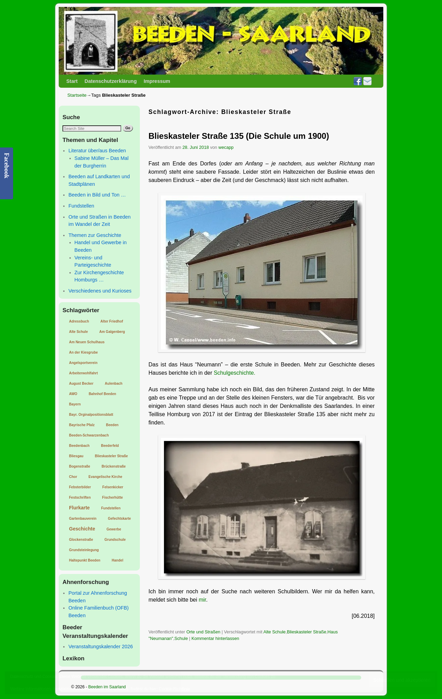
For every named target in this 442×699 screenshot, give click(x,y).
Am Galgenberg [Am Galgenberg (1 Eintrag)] (112, 332)
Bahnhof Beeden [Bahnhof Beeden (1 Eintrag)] (102, 394)
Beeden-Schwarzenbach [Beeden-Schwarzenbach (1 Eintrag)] (89, 435)
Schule (181, 638)
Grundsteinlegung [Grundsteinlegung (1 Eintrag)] (84, 550)
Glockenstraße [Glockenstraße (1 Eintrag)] (81, 540)
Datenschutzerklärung (111, 81)
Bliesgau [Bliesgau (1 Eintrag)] (76, 456)
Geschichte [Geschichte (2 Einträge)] (82, 529)
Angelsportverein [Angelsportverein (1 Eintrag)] (83, 363)
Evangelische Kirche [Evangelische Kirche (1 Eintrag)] (105, 477)
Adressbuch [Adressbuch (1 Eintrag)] (79, 321)
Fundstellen (81, 206)
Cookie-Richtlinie (174, 689)
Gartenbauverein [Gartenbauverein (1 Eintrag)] (82, 518)
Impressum (157, 81)
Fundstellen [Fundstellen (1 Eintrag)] (111, 508)
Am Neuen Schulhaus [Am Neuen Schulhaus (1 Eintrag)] (87, 342)
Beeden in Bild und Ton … (97, 195)
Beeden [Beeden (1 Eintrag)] (112, 425)
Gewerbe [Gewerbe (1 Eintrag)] (113, 529)
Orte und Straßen (203, 631)
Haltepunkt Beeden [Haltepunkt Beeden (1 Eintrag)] (84, 560)
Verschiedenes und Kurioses (99, 291)
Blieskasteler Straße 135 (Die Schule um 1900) (238, 136)
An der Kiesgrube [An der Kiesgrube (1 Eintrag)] (83, 352)
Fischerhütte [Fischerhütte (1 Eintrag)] (112, 497)
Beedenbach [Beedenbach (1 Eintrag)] (79, 446)
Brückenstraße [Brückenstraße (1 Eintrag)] (114, 466)
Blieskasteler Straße (306, 631)
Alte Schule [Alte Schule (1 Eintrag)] (78, 332)
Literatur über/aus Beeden (97, 150)
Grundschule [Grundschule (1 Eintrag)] (115, 540)
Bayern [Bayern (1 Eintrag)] (75, 404)
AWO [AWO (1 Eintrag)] (73, 394)
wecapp (226, 147)
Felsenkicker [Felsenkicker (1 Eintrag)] (112, 487)
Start (72, 81)
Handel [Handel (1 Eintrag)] (117, 560)
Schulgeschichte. (235, 373)
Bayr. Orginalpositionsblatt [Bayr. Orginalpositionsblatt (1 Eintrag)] (91, 414)
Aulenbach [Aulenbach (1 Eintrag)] (114, 383)
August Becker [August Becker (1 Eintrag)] (81, 383)
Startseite (77, 95)
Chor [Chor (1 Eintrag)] (73, 477)
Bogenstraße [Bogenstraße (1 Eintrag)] (79, 466)
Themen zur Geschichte (94, 235)
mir (202, 600)
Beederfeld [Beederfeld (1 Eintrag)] (110, 446)
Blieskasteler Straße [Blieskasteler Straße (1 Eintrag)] (111, 456)
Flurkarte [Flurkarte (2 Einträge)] (79, 507)
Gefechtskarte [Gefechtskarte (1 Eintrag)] (119, 518)
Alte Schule (274, 631)
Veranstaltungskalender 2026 (100, 646)
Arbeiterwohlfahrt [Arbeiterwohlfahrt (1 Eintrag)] (83, 373)
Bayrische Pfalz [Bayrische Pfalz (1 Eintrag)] (82, 425)
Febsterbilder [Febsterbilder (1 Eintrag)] (80, 487)
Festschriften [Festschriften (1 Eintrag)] (80, 497)
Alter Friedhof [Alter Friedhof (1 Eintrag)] (111, 321)
